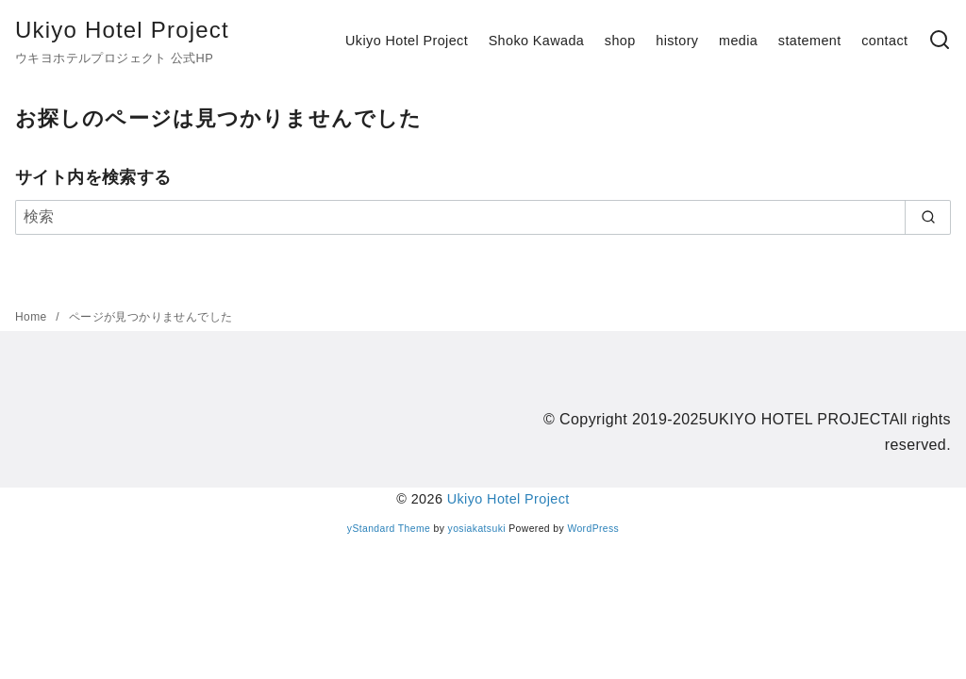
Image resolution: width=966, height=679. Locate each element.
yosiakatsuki (477, 528)
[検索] (939, 41)
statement (809, 40)
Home (32, 316)
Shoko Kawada (537, 40)
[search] (928, 217)
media (738, 40)
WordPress (593, 528)
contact (884, 40)
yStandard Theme (388, 528)
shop (620, 40)
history (677, 40)
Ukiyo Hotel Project (122, 29)
